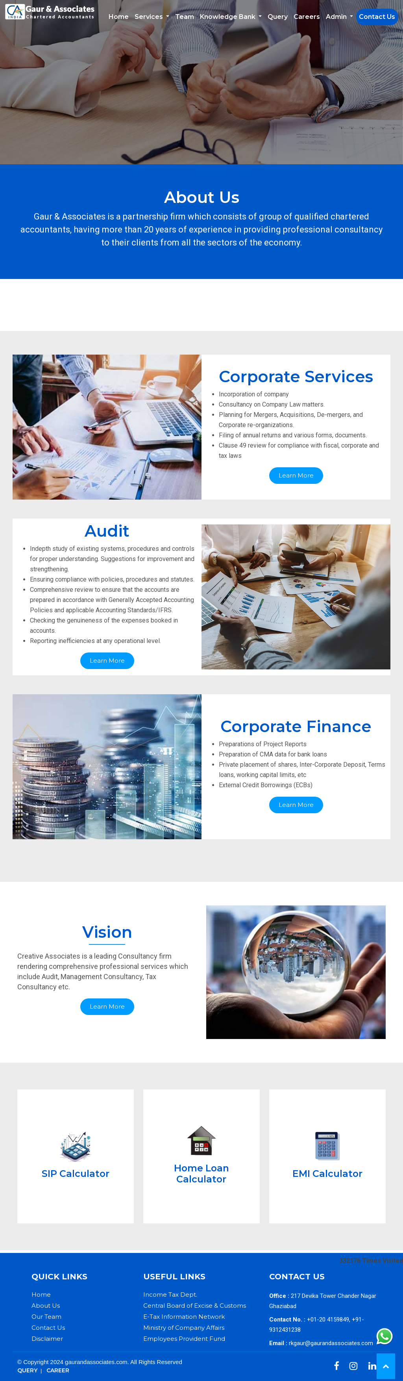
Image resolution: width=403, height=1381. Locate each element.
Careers (307, 16)
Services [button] (150, 16)
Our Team (46, 1316)
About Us (45, 1305)
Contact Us (377, 16)
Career (57, 1370)
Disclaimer (47, 1338)
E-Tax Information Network (184, 1316)
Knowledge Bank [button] (228, 16)
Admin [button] (337, 16)
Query (278, 16)
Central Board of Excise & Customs (194, 1305)
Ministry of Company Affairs (183, 1327)
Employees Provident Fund (184, 1338)
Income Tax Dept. (170, 1294)
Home (119, 16)
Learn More (296, 475)
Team (184, 16)
